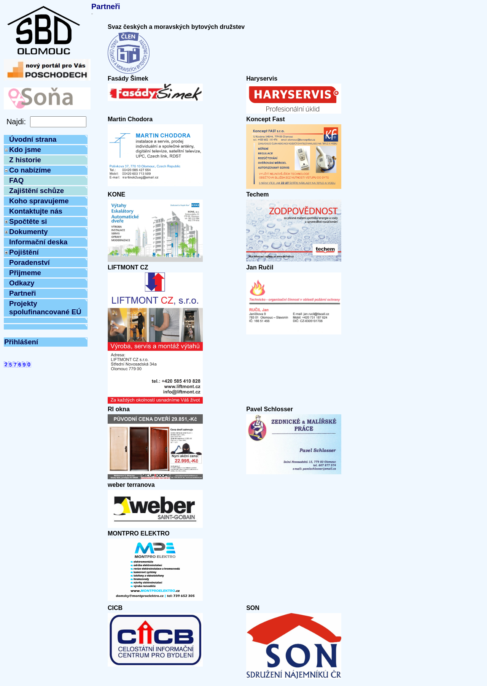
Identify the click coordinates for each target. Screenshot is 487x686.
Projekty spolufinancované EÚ (45, 307)
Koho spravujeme (39, 201)
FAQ (16, 180)
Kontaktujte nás (35, 211)
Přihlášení (21, 342)
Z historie (25, 160)
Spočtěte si (28, 221)
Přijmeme (25, 273)
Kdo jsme (25, 150)
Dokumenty (28, 232)
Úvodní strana (32, 139)
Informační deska (38, 242)
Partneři (22, 293)
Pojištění (24, 252)
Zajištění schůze (36, 191)
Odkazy (21, 283)
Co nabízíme (30, 170)
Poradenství (29, 262)
